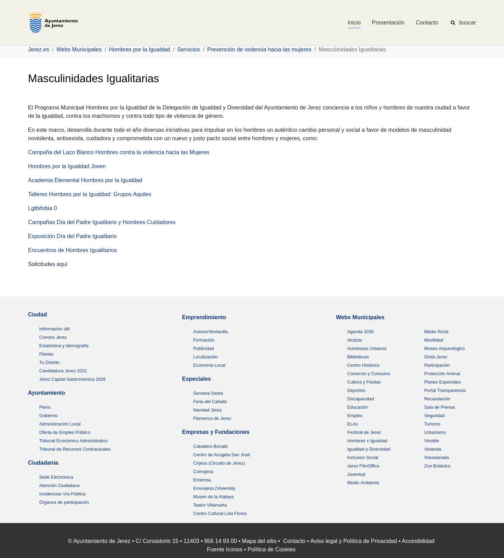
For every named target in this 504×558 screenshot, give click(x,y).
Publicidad (203, 348)
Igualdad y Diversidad (368, 449)
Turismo (432, 424)
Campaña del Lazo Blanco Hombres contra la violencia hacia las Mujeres (119, 152)
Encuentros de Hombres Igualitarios (72, 250)
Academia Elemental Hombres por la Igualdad (85, 180)
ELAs (352, 424)
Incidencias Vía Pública (62, 493)
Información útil (54, 328)
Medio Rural (436, 331)
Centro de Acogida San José (221, 454)
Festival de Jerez (364, 432)
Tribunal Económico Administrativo (73, 440)
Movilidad (433, 340)
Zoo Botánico (437, 465)
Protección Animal (442, 373)
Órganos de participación (64, 502)
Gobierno (48, 415)
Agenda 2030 (360, 331)
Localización (205, 356)
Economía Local (209, 365)
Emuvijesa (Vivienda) (214, 488)
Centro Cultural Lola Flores (220, 513)
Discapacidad (360, 398)
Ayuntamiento (46, 393)
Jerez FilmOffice (363, 465)
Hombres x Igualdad (367, 440)
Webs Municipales (360, 317)
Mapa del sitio (259, 541)
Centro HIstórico (363, 365)
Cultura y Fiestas (364, 382)
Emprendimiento (204, 317)
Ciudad (37, 314)
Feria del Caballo (210, 401)
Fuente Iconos (224, 549)
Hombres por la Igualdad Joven (67, 166)
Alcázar (354, 340)
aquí (62, 264)
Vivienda (432, 449)
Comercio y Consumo (368, 373)
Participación (437, 365)
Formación (203, 340)
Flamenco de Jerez (212, 418)
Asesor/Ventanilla (210, 331)
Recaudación (437, 398)
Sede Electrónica (56, 477)
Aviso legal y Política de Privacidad (353, 541)
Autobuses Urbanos (366, 348)
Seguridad (434, 415)
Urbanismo (435, 432)
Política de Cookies (271, 549)
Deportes (356, 390)
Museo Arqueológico (444, 348)
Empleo (354, 415)
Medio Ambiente (363, 482)
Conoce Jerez (53, 337)
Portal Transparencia (444, 390)
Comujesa (203, 471)
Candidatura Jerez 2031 (63, 370)
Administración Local (59, 424)
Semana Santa (208, 393)
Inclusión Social (362, 457)
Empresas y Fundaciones (216, 432)
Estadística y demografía (64, 345)
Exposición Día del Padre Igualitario (72, 236)
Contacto (294, 541)
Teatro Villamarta (210, 505)
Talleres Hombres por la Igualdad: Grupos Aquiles (89, 194)
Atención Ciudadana (59, 485)
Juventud (356, 474)
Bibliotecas (358, 356)
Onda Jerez (435, 356)
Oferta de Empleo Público (64, 432)
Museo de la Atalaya (213, 496)
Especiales (196, 379)
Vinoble (431, 440)
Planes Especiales (442, 382)
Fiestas (46, 354)
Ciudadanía (43, 463)
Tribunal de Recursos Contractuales (75, 449)
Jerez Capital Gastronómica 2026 (72, 379)
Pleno (45, 407)
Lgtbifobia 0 (42, 208)
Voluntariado (436, 457)
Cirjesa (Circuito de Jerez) (219, 463)
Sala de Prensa (439, 407)
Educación (357, 407)
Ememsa (202, 479)
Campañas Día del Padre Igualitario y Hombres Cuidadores (102, 222)
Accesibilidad (418, 541)
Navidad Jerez (207, 410)
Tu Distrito (49, 362)
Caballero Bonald (210, 446)
